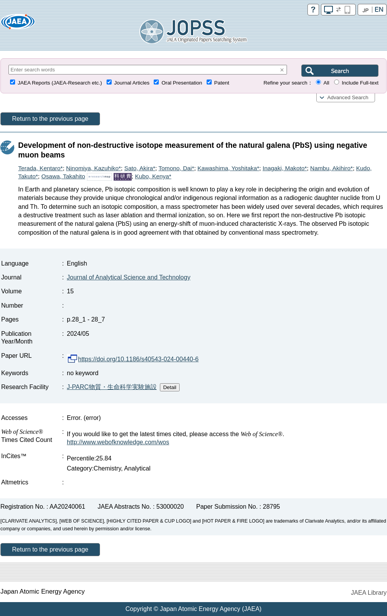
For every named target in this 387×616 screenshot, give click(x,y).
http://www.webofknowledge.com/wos (118, 442)
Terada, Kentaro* (40, 168)
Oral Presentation (181, 83)
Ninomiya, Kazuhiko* (93, 168)
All (326, 83)
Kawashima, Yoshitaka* (228, 168)
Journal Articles (131, 83)
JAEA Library (369, 592)
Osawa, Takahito (63, 176)
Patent (221, 83)
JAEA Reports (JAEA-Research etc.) (60, 83)
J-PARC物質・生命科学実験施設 (112, 387)
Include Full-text (360, 83)
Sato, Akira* (139, 168)
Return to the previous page (50, 118)
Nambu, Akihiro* (331, 168)
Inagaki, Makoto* (285, 168)
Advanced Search (347, 97)
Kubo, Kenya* (153, 176)
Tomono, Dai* (176, 168)
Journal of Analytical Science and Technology (128, 277)
